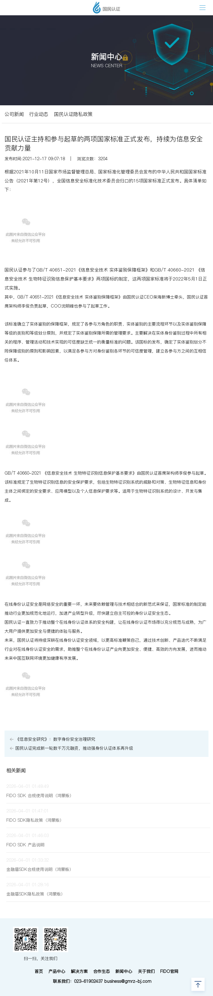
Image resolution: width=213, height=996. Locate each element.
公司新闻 (14, 114)
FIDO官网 (169, 971)
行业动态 (38, 114)
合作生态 (101, 971)
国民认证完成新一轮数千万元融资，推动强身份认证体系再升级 (74, 748)
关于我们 (146, 971)
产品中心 (56, 971)
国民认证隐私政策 (73, 114)
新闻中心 (123, 971)
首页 (39, 971)
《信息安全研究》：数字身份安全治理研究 (55, 739)
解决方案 (79, 971)
